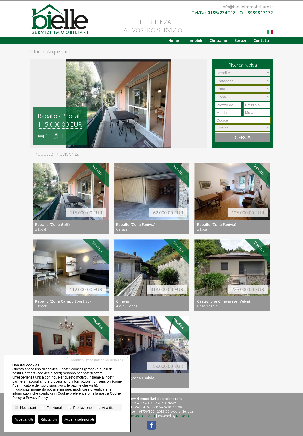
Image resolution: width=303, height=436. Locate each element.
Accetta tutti (24, 419)
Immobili (194, 40)
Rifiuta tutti (49, 419)
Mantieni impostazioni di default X (97, 360)
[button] (35, 104)
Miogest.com (185, 416)
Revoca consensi (143, 416)
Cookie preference (72, 393)
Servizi (240, 40)
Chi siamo (218, 40)
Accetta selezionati (80, 419)
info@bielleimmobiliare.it (247, 7)
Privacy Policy (37, 397)
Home (173, 40)
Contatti (261, 40)
